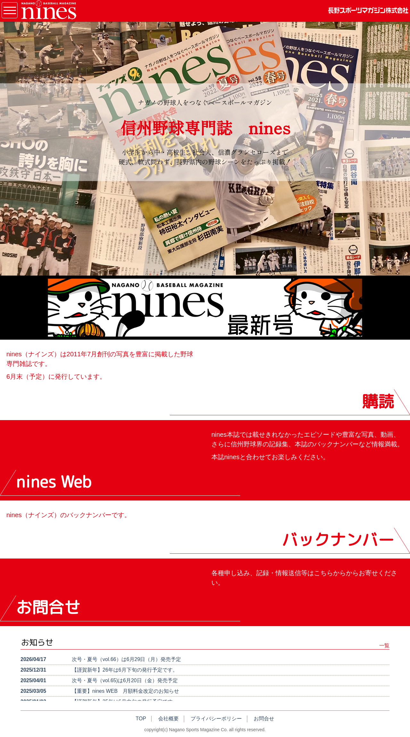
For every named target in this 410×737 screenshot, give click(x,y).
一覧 (384, 645)
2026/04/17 (33, 659)
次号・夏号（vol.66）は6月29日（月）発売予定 (126, 659)
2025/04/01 (33, 680)
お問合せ (264, 718)
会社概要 (168, 718)
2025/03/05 (33, 691)
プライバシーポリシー (216, 718)
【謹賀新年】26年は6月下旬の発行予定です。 (125, 670)
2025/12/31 (33, 670)
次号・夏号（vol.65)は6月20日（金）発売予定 (125, 680)
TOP (141, 718)
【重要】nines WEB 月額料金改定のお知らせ (125, 691)
